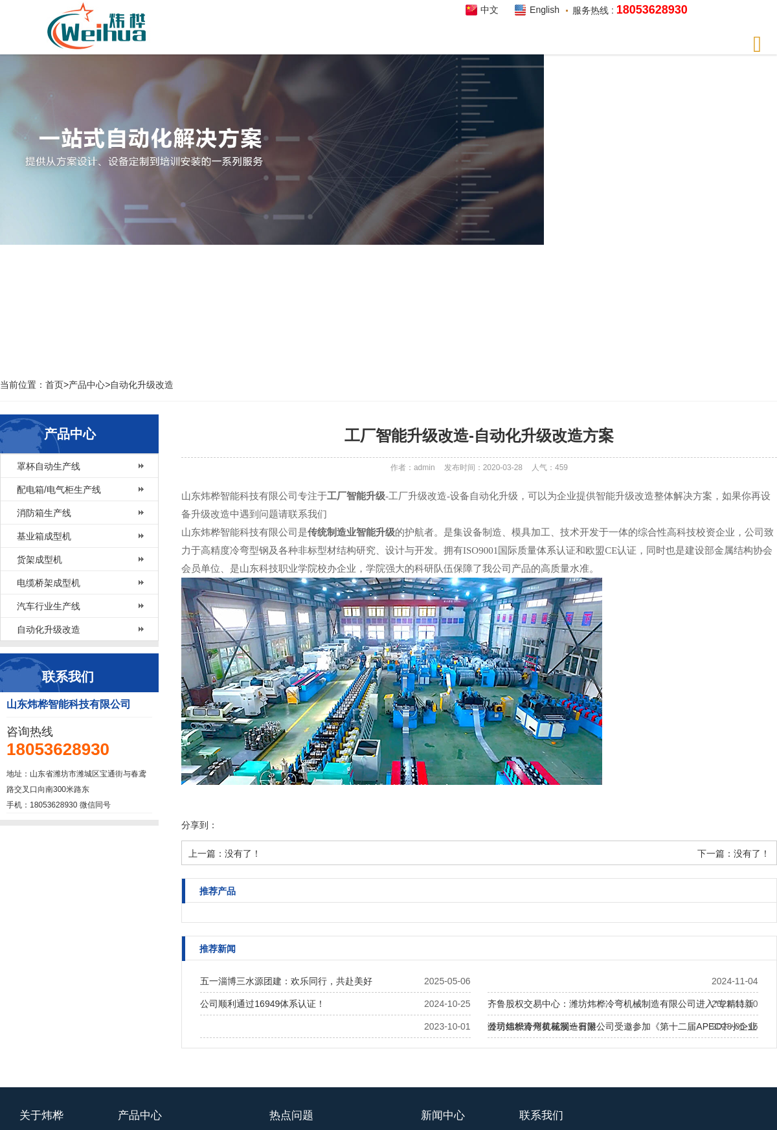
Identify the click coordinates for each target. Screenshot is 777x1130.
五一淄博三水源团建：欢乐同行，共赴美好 (286, 981)
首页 (54, 384)
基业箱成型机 (44, 536)
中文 (489, 10)
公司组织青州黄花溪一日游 (542, 1026)
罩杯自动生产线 (48, 466)
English (544, 10)
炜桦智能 (100, 26)
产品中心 (87, 384)
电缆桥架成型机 (48, 583)
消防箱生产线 (44, 513)
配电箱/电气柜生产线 (59, 489)
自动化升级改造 (142, 384)
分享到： (199, 825)
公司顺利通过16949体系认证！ (262, 1004)
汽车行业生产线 (48, 606)
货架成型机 (39, 559)
